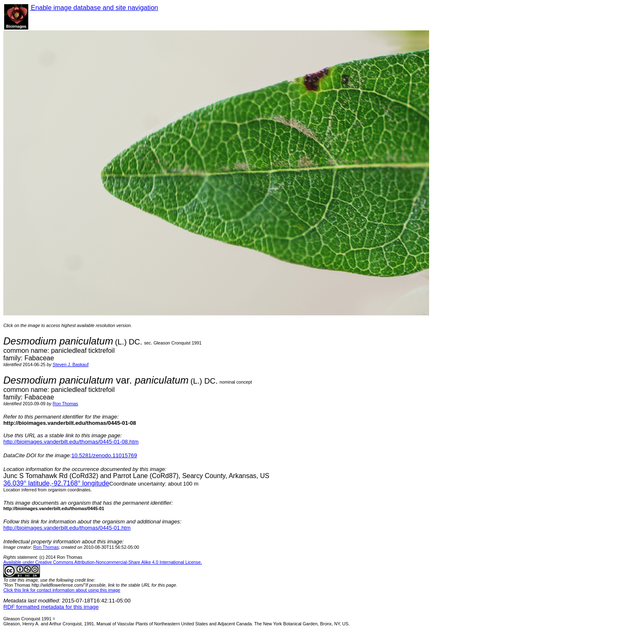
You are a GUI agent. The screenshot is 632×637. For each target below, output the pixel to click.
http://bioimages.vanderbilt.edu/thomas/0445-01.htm (67, 528)
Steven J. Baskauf (71, 364)
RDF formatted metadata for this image (51, 607)
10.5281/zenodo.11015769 (104, 455)
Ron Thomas (65, 403)
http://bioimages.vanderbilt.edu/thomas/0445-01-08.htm (70, 442)
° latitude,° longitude (56, 483)
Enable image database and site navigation (94, 7)
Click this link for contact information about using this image (61, 589)
